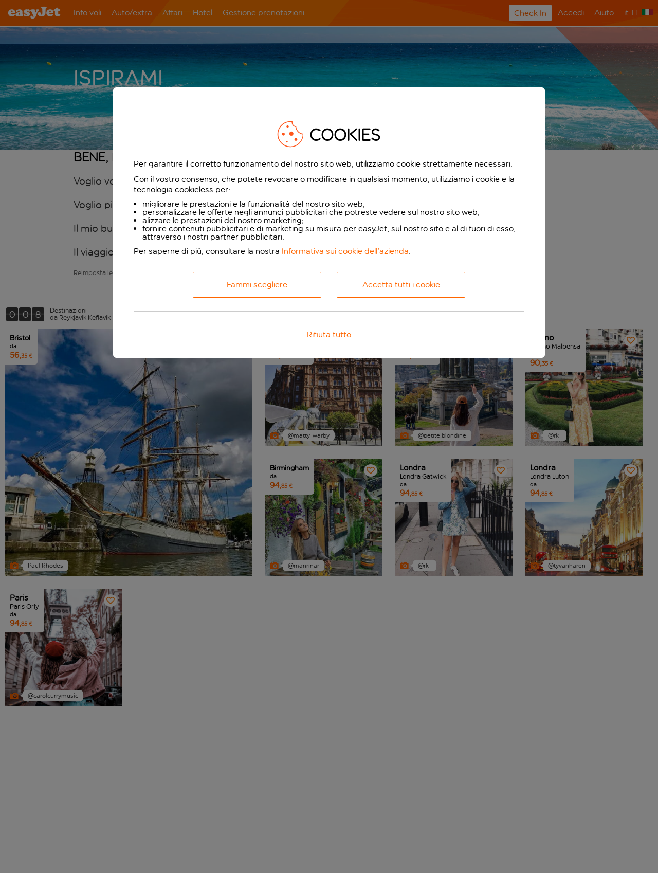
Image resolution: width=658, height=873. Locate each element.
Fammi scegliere (257, 284)
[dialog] (329, 222)
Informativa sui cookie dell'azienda (345, 251)
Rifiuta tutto (329, 334)
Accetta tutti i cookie (401, 284)
